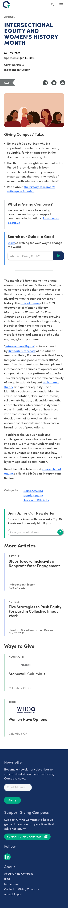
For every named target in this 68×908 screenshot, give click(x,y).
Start (11, 242)
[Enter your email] (36, 532)
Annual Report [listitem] (13, 894)
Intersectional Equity (19, 346)
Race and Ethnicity (36, 500)
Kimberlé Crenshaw (21, 350)
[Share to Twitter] (54, 82)
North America (33, 491)
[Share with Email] (62, 82)
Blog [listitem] (7, 878)
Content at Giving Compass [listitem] (21, 889)
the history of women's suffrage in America (31, 188)
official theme (30, 303)
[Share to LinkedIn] (45, 82)
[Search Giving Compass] (53, 5)
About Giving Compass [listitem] (18, 873)
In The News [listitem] (11, 884)
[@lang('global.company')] (6, 4)
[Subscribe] (60, 532)
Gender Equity (33, 495)
